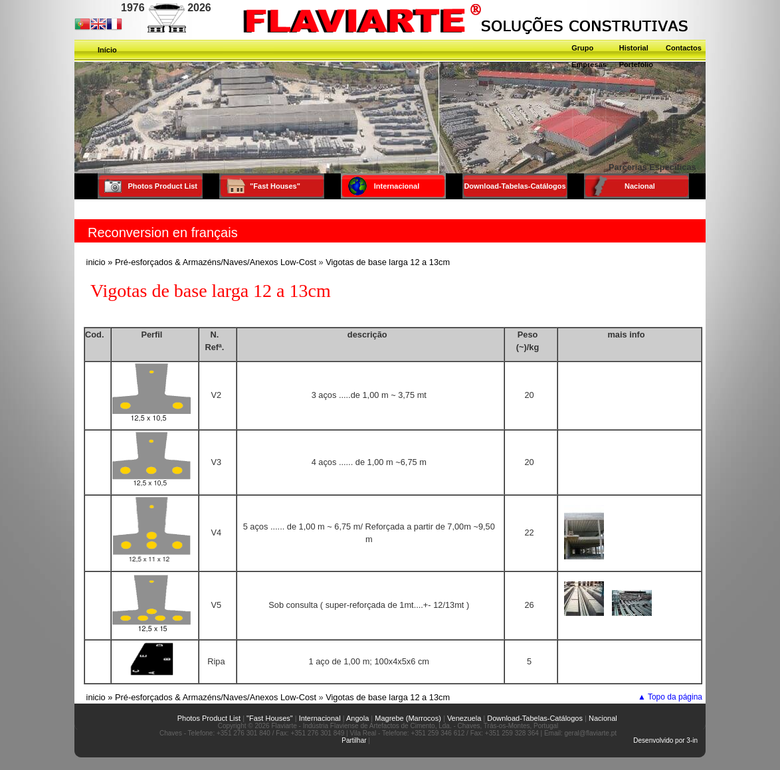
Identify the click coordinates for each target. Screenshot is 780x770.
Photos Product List (200, 718)
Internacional (320, 718)
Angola (357, 718)
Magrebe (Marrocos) (408, 718)
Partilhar (353, 740)
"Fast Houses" (269, 718)
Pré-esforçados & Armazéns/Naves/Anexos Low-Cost (215, 262)
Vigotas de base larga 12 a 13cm (388, 262)
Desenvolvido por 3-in (665, 740)
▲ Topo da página (670, 697)
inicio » (99, 262)
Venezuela (464, 718)
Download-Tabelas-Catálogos (535, 718)
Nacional (603, 718)
